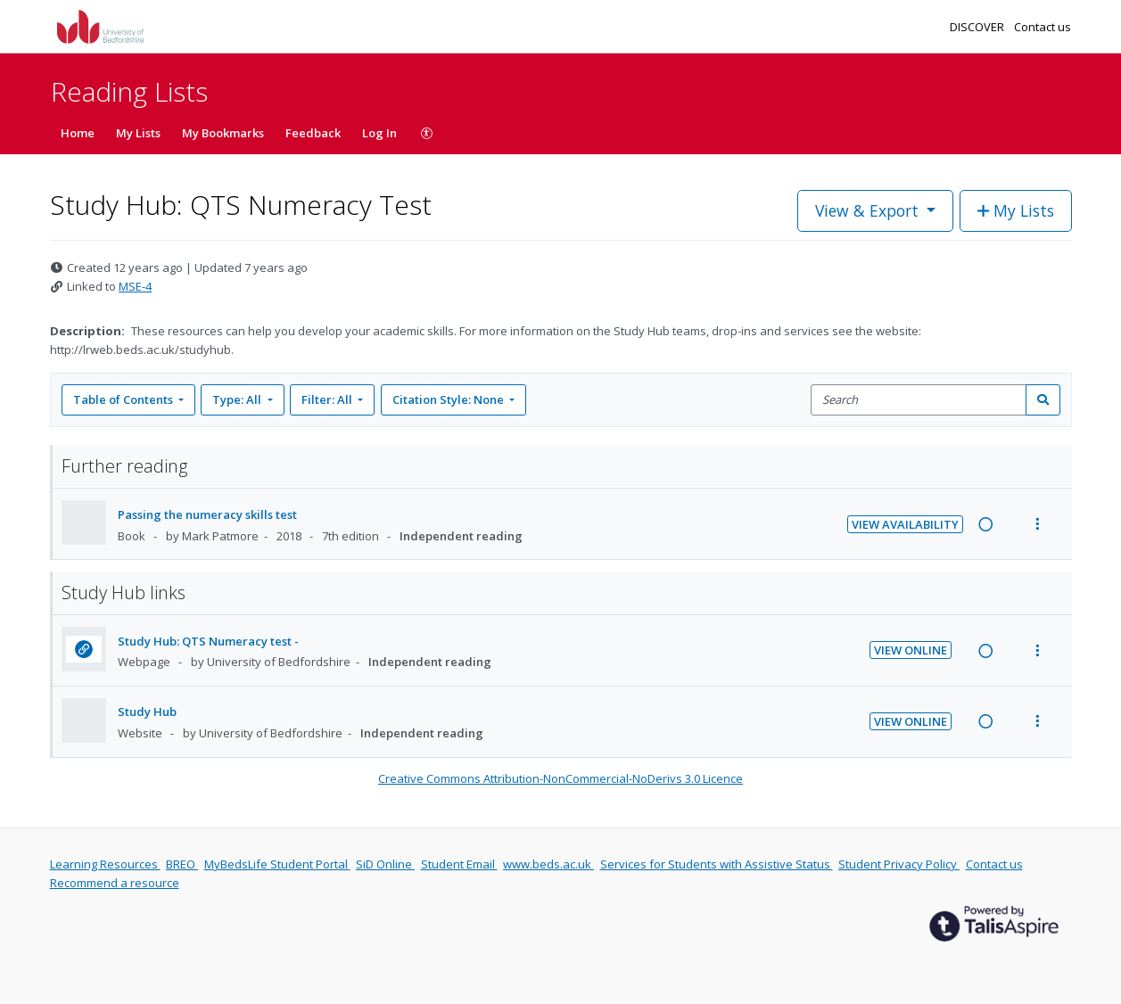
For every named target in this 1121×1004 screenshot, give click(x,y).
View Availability (905, 524)
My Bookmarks (223, 133)
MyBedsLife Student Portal (277, 864)
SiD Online (385, 864)
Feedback (313, 133)
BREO (182, 864)
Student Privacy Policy (899, 864)
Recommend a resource (114, 883)
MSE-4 (135, 286)
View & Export (869, 210)
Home (78, 133)
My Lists (138, 133)
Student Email (459, 864)
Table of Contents (124, 399)
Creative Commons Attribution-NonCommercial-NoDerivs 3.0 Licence (560, 778)
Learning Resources (105, 864)
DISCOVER (978, 27)
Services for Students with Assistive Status (716, 864)
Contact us (1042, 27)
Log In (379, 133)
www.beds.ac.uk (548, 864)
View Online (910, 650)
